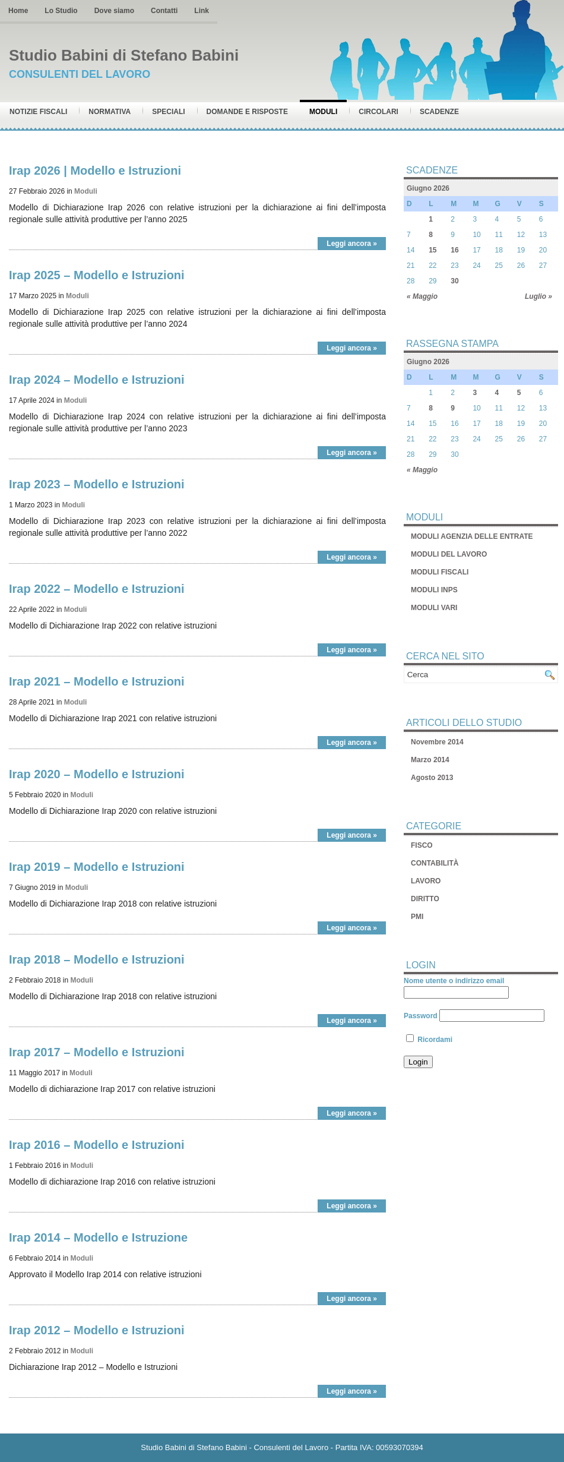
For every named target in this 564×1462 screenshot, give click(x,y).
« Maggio (422, 296)
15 (432, 250)
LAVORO (426, 881)
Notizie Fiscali (38, 112)
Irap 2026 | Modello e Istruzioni (95, 170)
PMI (417, 916)
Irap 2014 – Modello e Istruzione (98, 1237)
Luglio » (538, 296)
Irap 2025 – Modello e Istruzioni (97, 275)
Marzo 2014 (430, 760)
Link (201, 11)
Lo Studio (61, 11)
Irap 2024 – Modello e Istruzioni (97, 379)
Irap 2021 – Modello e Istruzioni (97, 681)
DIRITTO (425, 899)
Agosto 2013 (432, 777)
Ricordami (429, 1039)
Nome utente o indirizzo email (454, 981)
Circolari (378, 112)
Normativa (109, 112)
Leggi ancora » (352, 243)
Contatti (164, 11)
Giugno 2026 (428, 188)
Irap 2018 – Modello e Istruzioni (97, 959)
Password (421, 1016)
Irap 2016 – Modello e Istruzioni (97, 1144)
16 (454, 250)
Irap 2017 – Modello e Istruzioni (97, 1052)
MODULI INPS (434, 590)
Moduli (323, 112)
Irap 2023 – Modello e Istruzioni (97, 484)
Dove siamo (114, 11)
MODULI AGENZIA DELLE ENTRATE (472, 536)
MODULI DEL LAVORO (449, 554)
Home (18, 11)
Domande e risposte (247, 112)
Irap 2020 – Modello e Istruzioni (97, 774)
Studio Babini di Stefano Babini (124, 55)
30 (454, 281)
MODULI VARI (434, 608)
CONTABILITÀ (434, 863)
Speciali (168, 112)
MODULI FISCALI (439, 572)
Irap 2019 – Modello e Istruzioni (97, 866)
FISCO (422, 845)
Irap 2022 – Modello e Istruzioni (97, 588)
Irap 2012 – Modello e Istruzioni (97, 1330)
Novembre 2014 (437, 742)
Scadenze (439, 112)
